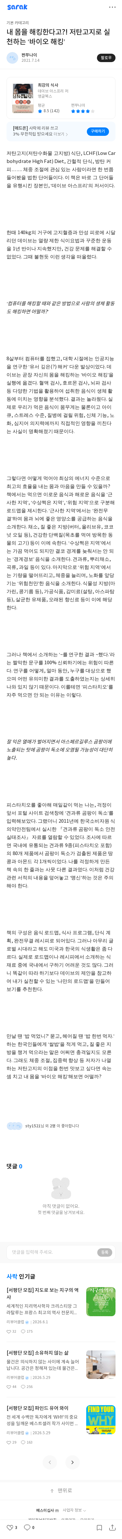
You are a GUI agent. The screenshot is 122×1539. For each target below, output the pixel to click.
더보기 (112, 7)
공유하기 (112, 1527)
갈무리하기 (99, 1527)
